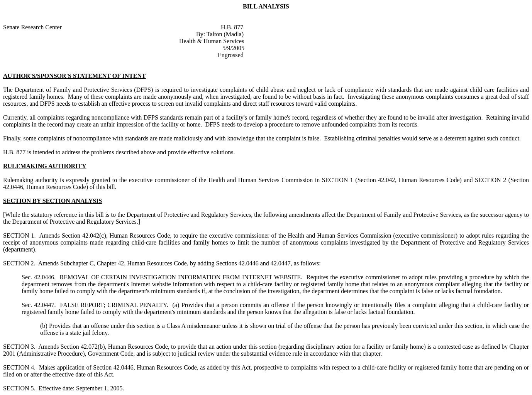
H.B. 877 (232, 27)
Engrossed (231, 55)
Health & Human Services (211, 41)
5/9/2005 (233, 48)
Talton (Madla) (225, 34)
